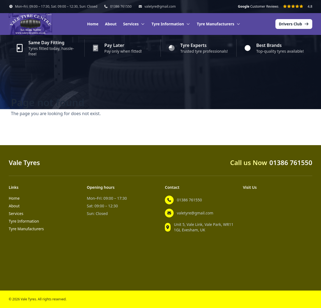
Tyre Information (24, 221)
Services (16, 213)
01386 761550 (121, 6)
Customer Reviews (258, 6)
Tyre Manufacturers (26, 228)
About (111, 23)
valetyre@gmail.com (160, 6)
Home (92, 23)
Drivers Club (294, 23)
